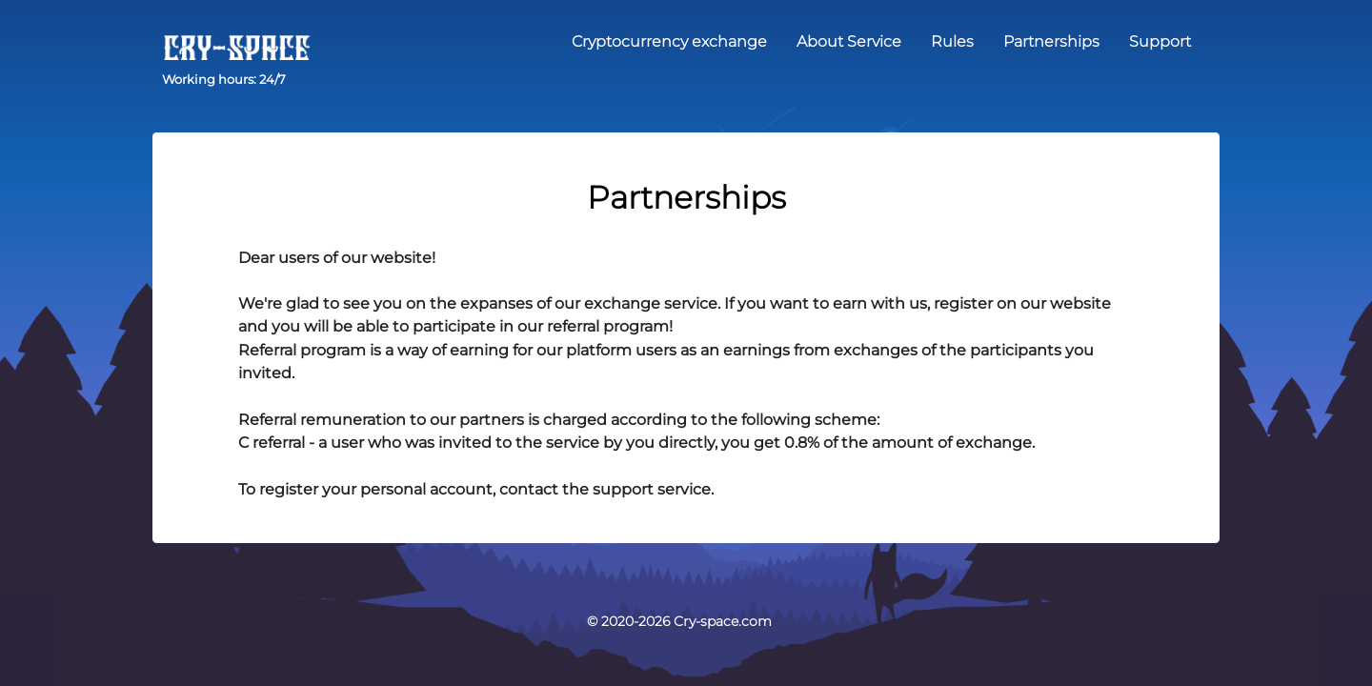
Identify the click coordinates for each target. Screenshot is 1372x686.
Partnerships (1051, 40)
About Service (849, 40)
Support (1160, 40)
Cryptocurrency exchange (669, 40)
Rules (952, 40)
